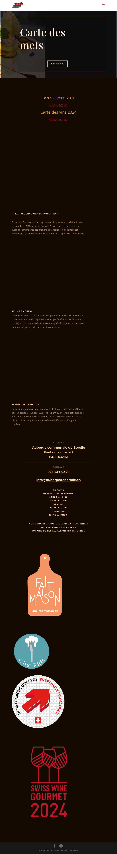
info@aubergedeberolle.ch (58, 480)
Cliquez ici (58, 105)
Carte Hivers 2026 (58, 98)
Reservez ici (57, 64)
